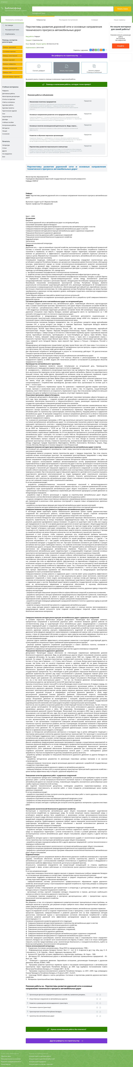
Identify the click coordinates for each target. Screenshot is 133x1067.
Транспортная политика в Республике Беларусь (45, 1012)
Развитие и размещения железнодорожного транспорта (48, 1003)
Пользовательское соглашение (11, 1059)
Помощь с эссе (7, 72)
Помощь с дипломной (9, 47)
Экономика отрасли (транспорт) (40, 1007)
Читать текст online (66, 71)
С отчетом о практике (9, 51)
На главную (9, 25)
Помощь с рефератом (9, 64)
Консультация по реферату (37, 1061)
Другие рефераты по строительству (65, 1041)
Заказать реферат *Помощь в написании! (94, 71)
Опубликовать (10, 34)
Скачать (97, 995)
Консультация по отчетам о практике (41, 1064)
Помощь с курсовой (9, 60)
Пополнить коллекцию (14, 20)
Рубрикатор (41, 20)
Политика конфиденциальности (11, 1061)
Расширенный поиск (38, 13)
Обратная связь (6, 1056)
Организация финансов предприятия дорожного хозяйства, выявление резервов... (57, 995)
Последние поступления (68, 20)
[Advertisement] (12, 190)
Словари (94, 20)
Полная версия (5, 1064)
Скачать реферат (39, 71)
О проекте (4, 2)
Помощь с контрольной (10, 68)
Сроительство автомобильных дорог (41, 1016)
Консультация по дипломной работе (40, 1059)
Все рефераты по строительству (65, 55)
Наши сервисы (119, 20)
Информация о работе (100, 995)
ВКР (53, 1059)
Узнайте (120, 46)
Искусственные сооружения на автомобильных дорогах (48, 999)
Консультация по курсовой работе (40, 1056)
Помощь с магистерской (10, 56)
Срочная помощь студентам (11, 76)
